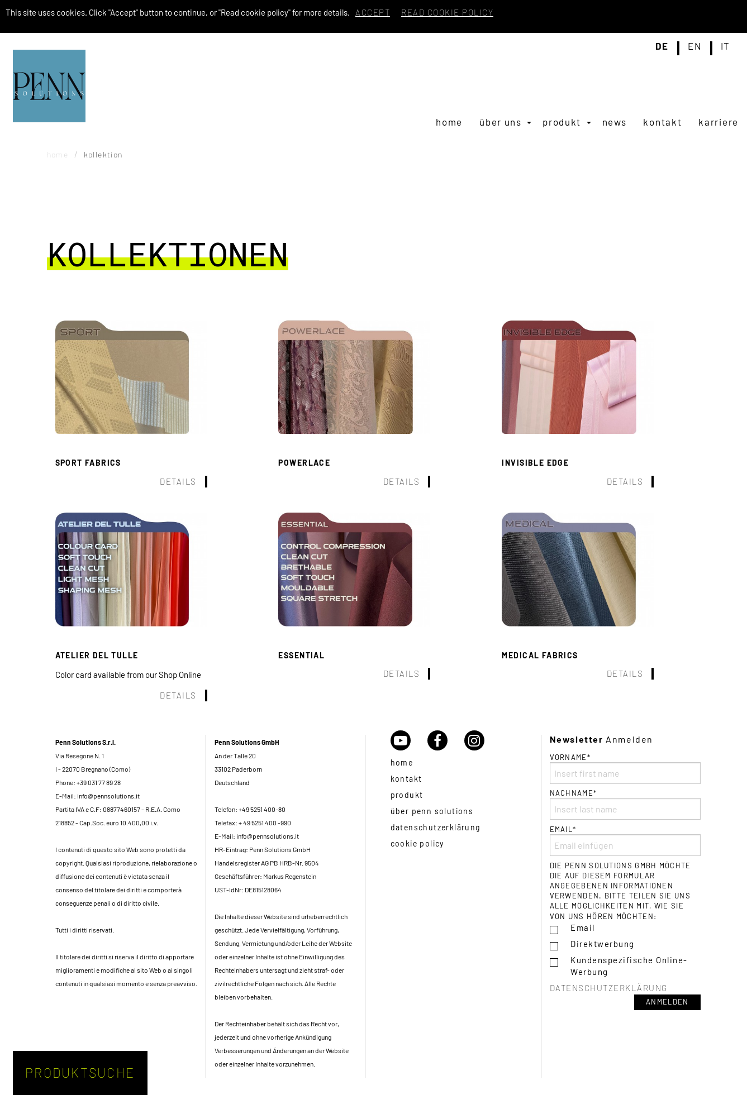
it (725, 46)
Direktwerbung (602, 944)
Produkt (562, 121)
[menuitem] (449, 122)
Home (449, 121)
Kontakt (662, 121)
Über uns (500, 121)
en (694, 46)
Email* (625, 840)
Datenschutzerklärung (435, 827)
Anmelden (667, 1001)
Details (178, 481)
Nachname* (625, 804)
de (662, 46)
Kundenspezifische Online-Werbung (629, 966)
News (614, 121)
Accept (372, 12)
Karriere (718, 121)
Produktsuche (80, 1072)
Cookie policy (417, 843)
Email (582, 927)
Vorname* (625, 768)
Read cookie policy (447, 12)
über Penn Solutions (432, 811)
